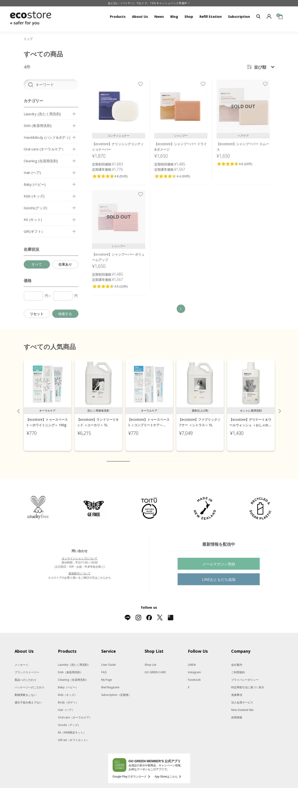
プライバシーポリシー (245, 675)
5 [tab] (153, 456)
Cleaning (73, 675)
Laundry (74, 660)
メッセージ (21, 660)
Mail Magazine (110, 682)
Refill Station (211, 16)
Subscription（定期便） (116, 690)
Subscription (239, 16)
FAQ (104, 667)
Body (68, 697)
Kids (67, 690)
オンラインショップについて (79, 554)
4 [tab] (146, 456)
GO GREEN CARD (155, 667)
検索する (65, 313)
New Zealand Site (242, 705)
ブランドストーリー (27, 667)
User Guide (108, 660)
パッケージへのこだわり (30, 682)
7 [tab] (167, 456)
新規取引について (80, 569)
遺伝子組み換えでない (28, 697)
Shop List (150, 660)
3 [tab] (140, 456)
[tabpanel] (47, 400)
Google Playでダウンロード (130, 771)
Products (118, 16)
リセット (37, 313)
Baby (68, 682)
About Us (140, 16)
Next (279, 406)
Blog (174, 16)
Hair (66, 705)
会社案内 (236, 660)
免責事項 (236, 690)
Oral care (75, 713)
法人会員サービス (242, 697)
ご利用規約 (238, 667)
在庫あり (65, 264)
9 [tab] (181, 456)
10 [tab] (187, 456)
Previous (18, 406)
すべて (37, 264)
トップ (28, 39)
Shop (188, 16)
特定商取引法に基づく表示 (247, 682)
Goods (69, 720)
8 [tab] (174, 456)
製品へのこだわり (25, 675)
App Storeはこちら (166, 771)
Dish (70, 667)
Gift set (73, 735)
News (159, 16)
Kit (72, 728)
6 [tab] (160, 456)
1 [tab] (118, 456)
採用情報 (236, 713)
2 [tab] (133, 456)
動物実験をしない (25, 690)
